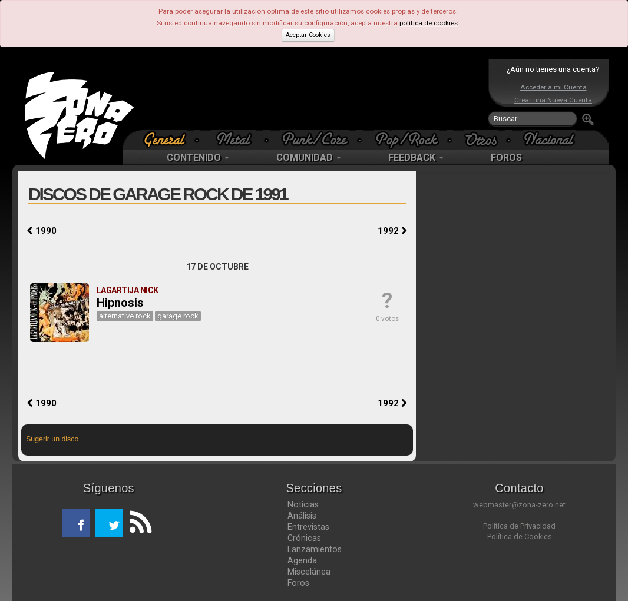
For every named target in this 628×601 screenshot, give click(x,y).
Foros (298, 582)
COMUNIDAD (308, 157)
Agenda (302, 560)
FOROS (506, 157)
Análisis (301, 515)
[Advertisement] (311, 94)
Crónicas (304, 538)
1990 (42, 230)
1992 (392, 230)
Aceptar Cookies (308, 35)
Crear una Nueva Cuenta (553, 100)
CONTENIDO (198, 157)
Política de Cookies (519, 536)
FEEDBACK (416, 157)
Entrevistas (308, 527)
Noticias (303, 504)
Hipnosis (120, 302)
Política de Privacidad (519, 526)
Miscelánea (308, 571)
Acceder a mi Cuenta (553, 87)
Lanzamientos (314, 549)
